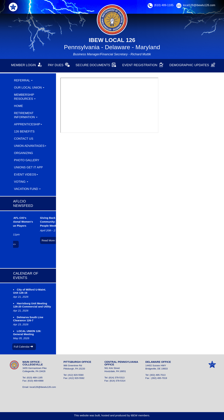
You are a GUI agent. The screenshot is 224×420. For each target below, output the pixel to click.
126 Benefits (24, 131)
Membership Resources (25, 96)
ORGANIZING (23, 153)
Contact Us (23, 138)
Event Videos (26, 174)
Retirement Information (25, 115)
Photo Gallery (26, 160)
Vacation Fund (27, 189)
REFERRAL (23, 80)
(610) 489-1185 (164, 5)
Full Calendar (23, 346)
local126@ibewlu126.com (199, 5)
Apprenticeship (28, 124)
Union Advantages (30, 146)
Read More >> (51, 240)
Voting (21, 181)
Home (18, 106)
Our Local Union (29, 87)
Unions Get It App (28, 167)
